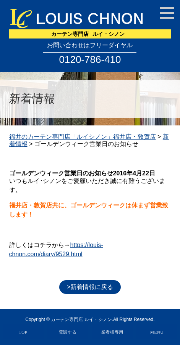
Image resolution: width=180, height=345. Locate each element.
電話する (68, 332)
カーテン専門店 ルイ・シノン (81, 319)
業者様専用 (112, 332)
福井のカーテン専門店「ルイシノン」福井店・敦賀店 (82, 136)
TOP (23, 332)
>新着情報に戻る (90, 287)
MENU (157, 332)
